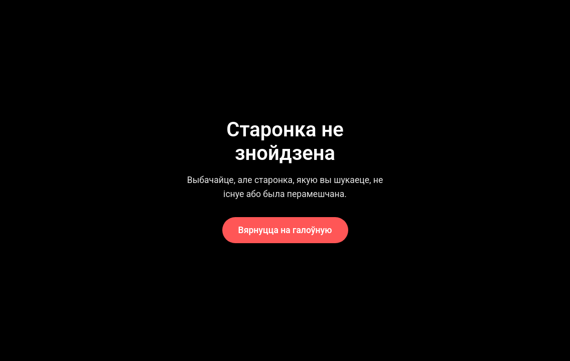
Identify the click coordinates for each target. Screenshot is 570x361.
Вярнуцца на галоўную (285, 230)
